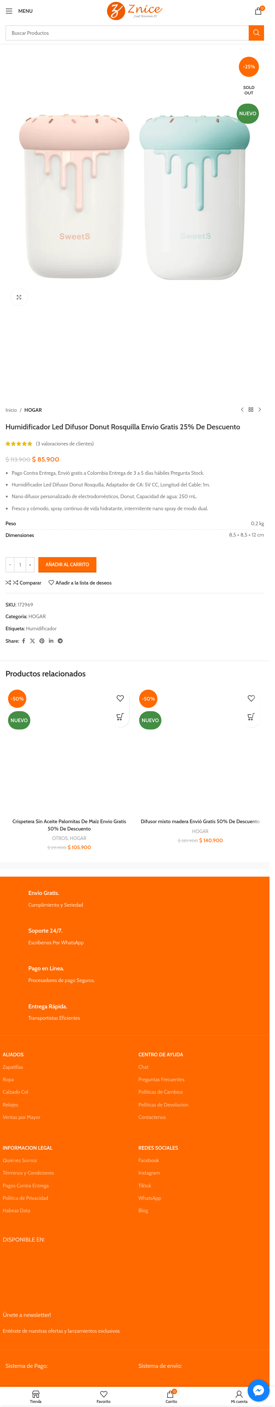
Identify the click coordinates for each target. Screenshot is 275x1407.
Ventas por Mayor (22, 1117)
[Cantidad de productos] (20, 564)
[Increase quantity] (30, 564)
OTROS (60, 838)
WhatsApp (149, 1198)
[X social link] (32, 641)
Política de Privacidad (25, 1198)
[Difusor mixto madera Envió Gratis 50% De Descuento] (200, 751)
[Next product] (259, 410)
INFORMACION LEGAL (28, 1148)
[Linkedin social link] (51, 641)
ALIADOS (13, 1054)
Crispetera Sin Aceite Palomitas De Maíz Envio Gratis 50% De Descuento (69, 825)
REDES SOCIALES (158, 1148)
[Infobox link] (135, 899)
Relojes (10, 1104)
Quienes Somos (20, 1160)
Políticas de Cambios (160, 1092)
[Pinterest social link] (42, 641)
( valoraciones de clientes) (65, 444)
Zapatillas (13, 1067)
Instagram (149, 1172)
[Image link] (60, 1381)
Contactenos (152, 1117)
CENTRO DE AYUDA (160, 1054)
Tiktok (144, 1185)
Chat (143, 1067)
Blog (143, 1210)
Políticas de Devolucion (163, 1104)
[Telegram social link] (60, 641)
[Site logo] (134, 10)
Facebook (148, 1160)
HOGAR (33, 410)
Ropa (8, 1079)
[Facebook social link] (23, 641)
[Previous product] (242, 410)
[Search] (134, 33)
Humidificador (41, 628)
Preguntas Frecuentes (161, 1079)
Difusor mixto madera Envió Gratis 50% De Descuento (200, 821)
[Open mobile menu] (19, 11)
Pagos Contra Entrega (26, 1185)
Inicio (11, 410)
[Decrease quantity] (10, 564)
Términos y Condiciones (28, 1172)
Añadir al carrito (67, 564)
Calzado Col (15, 1092)
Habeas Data (16, 1210)
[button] (120, 718)
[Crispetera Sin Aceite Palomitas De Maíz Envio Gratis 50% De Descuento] (69, 751)
